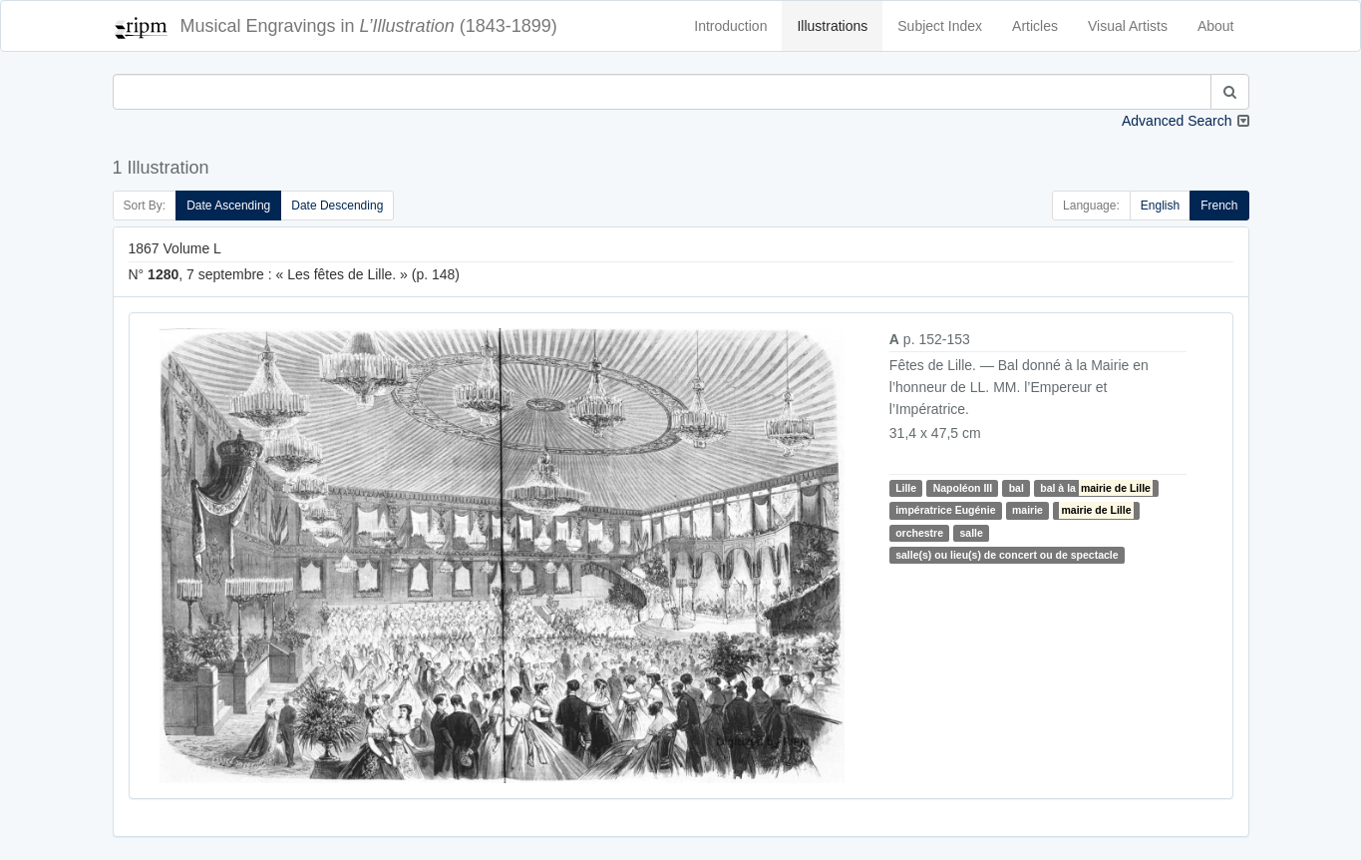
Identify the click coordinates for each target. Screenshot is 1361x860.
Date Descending (337, 206)
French (1218, 206)
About (1215, 26)
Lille (905, 488)
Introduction (730, 26)
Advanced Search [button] (1177, 121)
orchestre (919, 533)
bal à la (1096, 488)
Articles (1035, 26)
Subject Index (939, 26)
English (1160, 206)
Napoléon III (963, 488)
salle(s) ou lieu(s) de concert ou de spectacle (1006, 555)
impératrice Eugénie (945, 510)
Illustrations (832, 26)
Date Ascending (228, 206)
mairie (1027, 510)
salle (970, 533)
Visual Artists (1128, 26)
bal (1016, 488)
